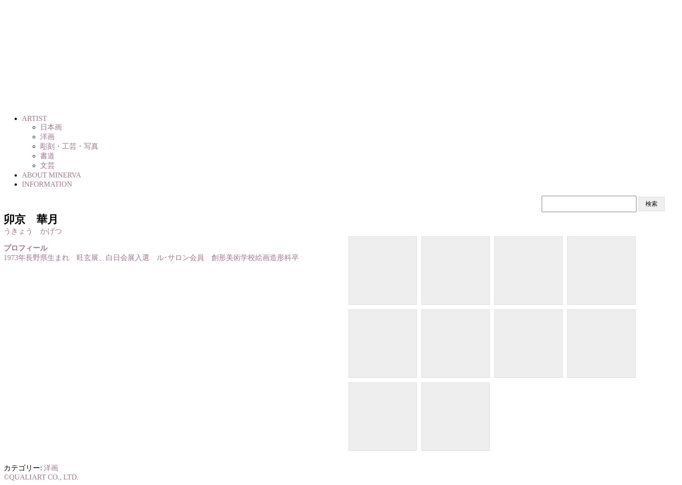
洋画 (51, 468)
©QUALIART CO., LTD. (41, 477)
